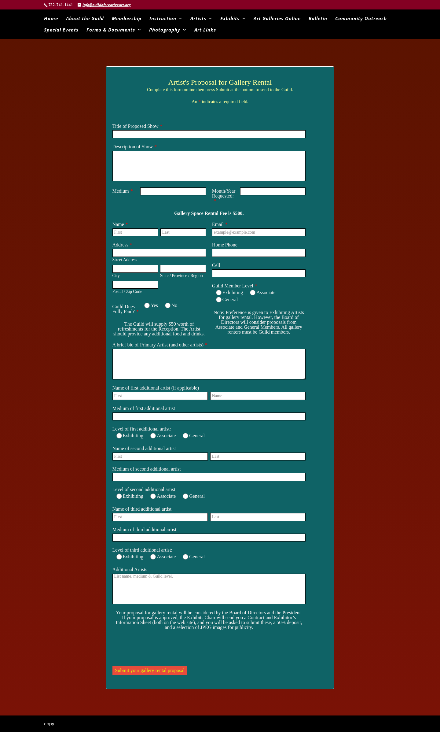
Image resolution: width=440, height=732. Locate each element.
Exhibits (230, 18)
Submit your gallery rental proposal (150, 670)
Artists (198, 18)
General (227, 299)
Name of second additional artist (144, 448)
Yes (151, 305)
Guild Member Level (232, 285)
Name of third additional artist (142, 509)
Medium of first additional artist (143, 408)
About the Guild (85, 18)
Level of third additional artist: (142, 550)
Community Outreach (361, 18)
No (171, 305)
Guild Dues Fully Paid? (123, 309)
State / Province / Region (181, 275)
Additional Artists (129, 569)
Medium (120, 191)
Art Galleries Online (277, 18)
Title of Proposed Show (135, 126)
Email (218, 224)
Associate (262, 292)
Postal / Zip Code (127, 291)
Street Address (124, 259)
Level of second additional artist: (144, 489)
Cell (216, 265)
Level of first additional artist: (141, 428)
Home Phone (224, 244)
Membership (126, 18)
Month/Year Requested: (224, 193)
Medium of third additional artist (144, 529)
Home (51, 18)
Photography (164, 30)
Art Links (205, 30)
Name (118, 224)
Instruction (162, 18)
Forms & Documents (110, 30)
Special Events (61, 30)
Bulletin (318, 18)
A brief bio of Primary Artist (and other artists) (158, 344)
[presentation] (158, 648)
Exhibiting (229, 292)
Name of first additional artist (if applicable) (155, 387)
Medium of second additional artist (146, 468)
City (116, 275)
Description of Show (132, 146)
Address (120, 244)
